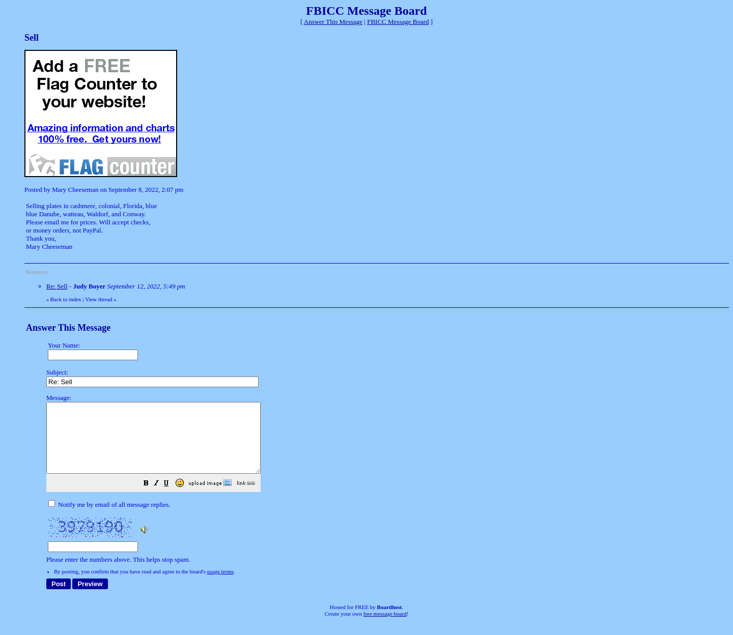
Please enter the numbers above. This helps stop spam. (383, 485)
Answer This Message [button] (333, 21)
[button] (171, 498)
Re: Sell (57, 286)
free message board (385, 627)
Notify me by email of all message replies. (109, 518)
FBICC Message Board (398, 21)
